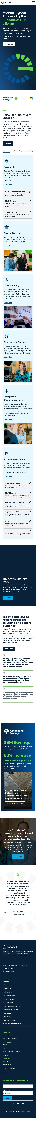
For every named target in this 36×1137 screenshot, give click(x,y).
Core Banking (29, 151)
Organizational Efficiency (10, 1009)
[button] (33, 2)
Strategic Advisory (9, 995)
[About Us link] (8, 598)
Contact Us (9, 44)
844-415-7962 (9, 968)
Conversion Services (9, 1020)
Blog (4, 1048)
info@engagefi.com (10, 971)
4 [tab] (20, 928)
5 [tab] (22, 928)
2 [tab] (16, 928)
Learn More (8, 184)
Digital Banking (17, 151)
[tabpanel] (18, 899)
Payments (6, 151)
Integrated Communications (12, 1024)
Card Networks (7, 992)
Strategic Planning (9, 999)
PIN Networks (7, 988)
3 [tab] (18, 928)
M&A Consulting (8, 1002)
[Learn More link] (9, 649)
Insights (5, 1044)
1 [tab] (14, 928)
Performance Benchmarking (11, 1006)
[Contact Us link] (18, 856)
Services (8, 144)
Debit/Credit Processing (10, 985)
